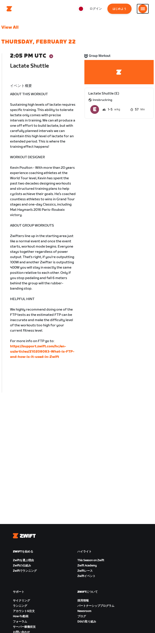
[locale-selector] (80, 8)
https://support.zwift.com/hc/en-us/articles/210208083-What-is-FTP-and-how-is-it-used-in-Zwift (42, 351)
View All (10, 27)
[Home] (9, 9)
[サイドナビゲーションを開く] (142, 8)
